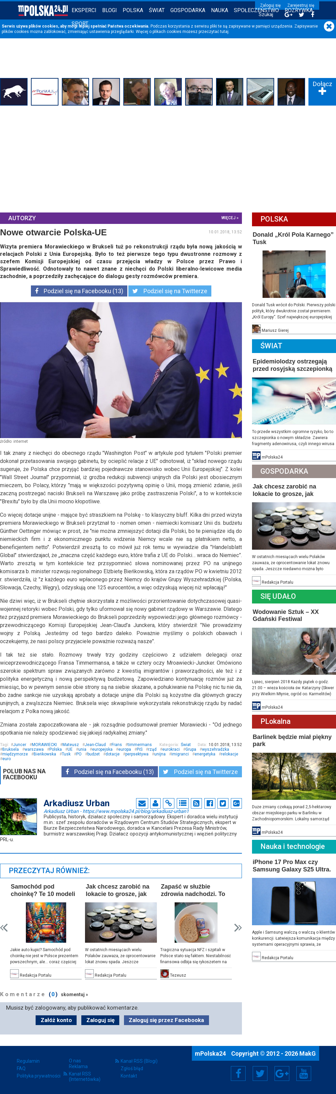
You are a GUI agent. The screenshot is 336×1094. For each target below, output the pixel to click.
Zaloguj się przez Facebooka (166, 1020)
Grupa (190, 749)
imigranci (180, 754)
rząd (152, 749)
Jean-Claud (95, 744)
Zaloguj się (270, 5)
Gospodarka (187, 10)
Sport (80, 24)
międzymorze (15, 754)
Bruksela (10, 749)
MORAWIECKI (44, 744)
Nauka (219, 10)
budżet (93, 754)
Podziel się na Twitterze (169, 291)
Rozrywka (299, 10)
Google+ (282, 1073)
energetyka (205, 754)
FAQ (21, 1068)
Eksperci (84, 10)
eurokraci (171, 749)
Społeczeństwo (256, 10)
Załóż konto (56, 1020)
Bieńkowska (45, 754)
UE (70, 749)
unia (82, 749)
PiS (139, 749)
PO (79, 754)
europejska (102, 749)
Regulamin (28, 1061)
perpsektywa (137, 754)
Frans (117, 744)
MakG (307, 1053)
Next (238, 928)
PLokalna (275, 721)
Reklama (78, 1066)
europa (124, 749)
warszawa (34, 749)
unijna (160, 754)
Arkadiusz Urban (116, 811)
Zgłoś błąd (132, 1068)
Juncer (19, 744)
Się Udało (278, 596)
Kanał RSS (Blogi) (139, 1061)
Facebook (238, 1073)
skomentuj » (74, 994)
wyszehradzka (215, 749)
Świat (157, 10)
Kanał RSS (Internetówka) (84, 1076)
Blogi (109, 10)
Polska (133, 10)
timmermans (140, 744)
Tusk (66, 754)
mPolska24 (211, 1053)
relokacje (229, 754)
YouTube (303, 1073)
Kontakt (129, 1076)
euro (6, 758)
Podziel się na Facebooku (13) (79, 291)
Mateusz (70, 744)
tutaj (224, 31)
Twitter (260, 1073)
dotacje (113, 754)
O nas (75, 1060)
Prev (4, 928)
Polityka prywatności (38, 1076)
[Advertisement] (168, 158)
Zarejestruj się (300, 5)
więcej (228, 218)
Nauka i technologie (292, 846)
